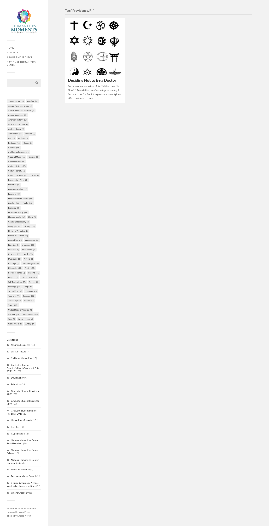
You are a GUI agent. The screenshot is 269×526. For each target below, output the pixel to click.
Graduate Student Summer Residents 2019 (22, 412)
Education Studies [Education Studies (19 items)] (17, 189)
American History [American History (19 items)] (17, 120)
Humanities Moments (21, 420)
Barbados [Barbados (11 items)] (14, 143)
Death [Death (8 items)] (35, 175)
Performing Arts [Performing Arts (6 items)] (30, 263)
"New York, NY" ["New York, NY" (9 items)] (16, 101)
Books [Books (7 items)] (28, 143)
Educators (16, 384)
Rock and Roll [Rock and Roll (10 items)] (29, 277)
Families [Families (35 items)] (13, 203)
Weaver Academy (20, 492)
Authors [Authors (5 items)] (23, 138)
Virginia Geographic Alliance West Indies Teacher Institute (23, 484)
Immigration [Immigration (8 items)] (31, 240)
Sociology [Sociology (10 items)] (14, 286)
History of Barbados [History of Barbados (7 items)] (18, 231)
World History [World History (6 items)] (25, 319)
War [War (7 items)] (11, 319)
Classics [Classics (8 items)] (33, 157)
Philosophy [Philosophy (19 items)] (14, 268)
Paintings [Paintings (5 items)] (13, 263)
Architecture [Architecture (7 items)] (14, 134)
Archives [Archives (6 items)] (30, 134)
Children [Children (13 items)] (13, 147)
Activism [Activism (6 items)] (32, 101)
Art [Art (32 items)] (11, 138)
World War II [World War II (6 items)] (15, 324)
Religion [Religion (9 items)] (13, 277)
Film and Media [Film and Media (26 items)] (16, 217)
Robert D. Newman (20, 469)
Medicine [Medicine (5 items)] (13, 249)
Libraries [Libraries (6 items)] (13, 245)
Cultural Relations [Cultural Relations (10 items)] (17, 175)
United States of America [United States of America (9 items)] (20, 310)
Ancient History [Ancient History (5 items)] (16, 129)
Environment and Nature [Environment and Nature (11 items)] (20, 198)
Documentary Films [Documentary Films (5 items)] (17, 180)
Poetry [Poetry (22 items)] (29, 268)
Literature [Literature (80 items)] (28, 245)
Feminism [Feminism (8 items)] (13, 208)
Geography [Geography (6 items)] (14, 226)
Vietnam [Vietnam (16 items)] (13, 314)
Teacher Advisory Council (23, 476)
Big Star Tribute (18, 351)
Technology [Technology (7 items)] (14, 300)
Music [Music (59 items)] (28, 254)
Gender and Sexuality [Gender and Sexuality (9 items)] (18, 222)
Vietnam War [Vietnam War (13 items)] (30, 314)
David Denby (17, 377)
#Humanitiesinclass (20, 345)
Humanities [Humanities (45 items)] (15, 240)
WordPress (24, 512)
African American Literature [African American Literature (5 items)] (21, 110)
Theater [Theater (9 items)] (28, 300)
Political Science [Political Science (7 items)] (16, 273)
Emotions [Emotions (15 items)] (14, 194)
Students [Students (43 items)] (31, 291)
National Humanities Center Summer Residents (23, 461)
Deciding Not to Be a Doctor (92, 80)
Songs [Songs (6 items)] (28, 286)
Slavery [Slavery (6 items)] (33, 282)
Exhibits (12, 52)
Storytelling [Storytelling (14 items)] (15, 291)
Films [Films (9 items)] (32, 217)
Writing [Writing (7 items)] (29, 324)
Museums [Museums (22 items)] (14, 254)
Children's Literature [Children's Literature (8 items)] (18, 152)
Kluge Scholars (18, 433)
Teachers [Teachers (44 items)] (14, 296)
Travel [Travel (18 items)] (12, 305)
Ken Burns (16, 427)
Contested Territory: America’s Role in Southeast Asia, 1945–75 (23, 368)
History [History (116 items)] (29, 226)
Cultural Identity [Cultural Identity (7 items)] (16, 171)
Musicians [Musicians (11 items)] (14, 259)
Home (10, 47)
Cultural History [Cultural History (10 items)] (17, 166)
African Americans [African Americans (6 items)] (17, 115)
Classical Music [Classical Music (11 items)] (16, 157)
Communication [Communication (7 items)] (16, 161)
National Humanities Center (21, 63)
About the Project (19, 57)
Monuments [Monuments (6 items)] (28, 249)
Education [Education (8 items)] (13, 185)
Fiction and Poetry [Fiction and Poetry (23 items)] (17, 212)
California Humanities (21, 358)
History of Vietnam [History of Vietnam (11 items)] (18, 236)
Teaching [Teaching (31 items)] (28, 296)
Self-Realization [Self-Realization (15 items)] (17, 282)
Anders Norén (24, 515)
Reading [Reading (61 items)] (33, 273)
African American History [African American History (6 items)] (20, 106)
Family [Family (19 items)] (27, 203)
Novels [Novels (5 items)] (28, 259)
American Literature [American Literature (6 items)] (18, 124)
